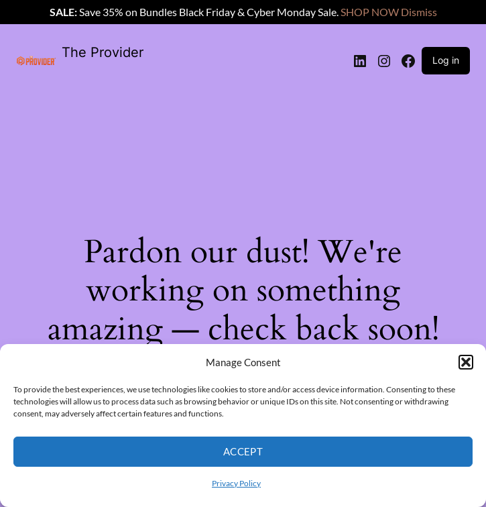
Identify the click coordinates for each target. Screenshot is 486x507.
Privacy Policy (236, 483)
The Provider (102, 52)
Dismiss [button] (419, 11)
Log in (445, 60)
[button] (466, 362)
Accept (243, 451)
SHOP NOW (370, 11)
